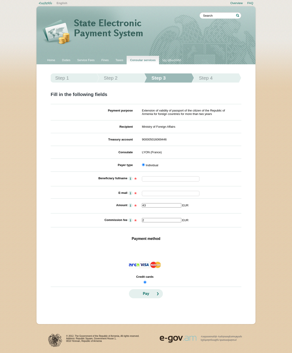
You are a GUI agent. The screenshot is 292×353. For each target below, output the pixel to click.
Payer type (125, 165)
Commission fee (115, 220)
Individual (152, 165)
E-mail (122, 193)
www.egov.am (201, 337)
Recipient (126, 126)
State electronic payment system (120, 32)
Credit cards (145, 276)
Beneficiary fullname (112, 178)
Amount (121, 205)
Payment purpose (120, 110)
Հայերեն (45, 3)
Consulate (125, 152)
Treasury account (120, 139)
